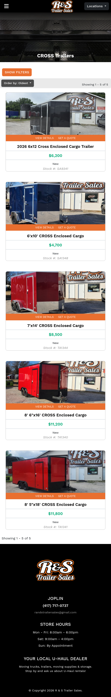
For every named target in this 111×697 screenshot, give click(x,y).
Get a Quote (67, 138)
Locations (95, 6)
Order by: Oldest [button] (16, 83)
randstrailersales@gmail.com (56, 612)
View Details (44, 138)
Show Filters (17, 72)
